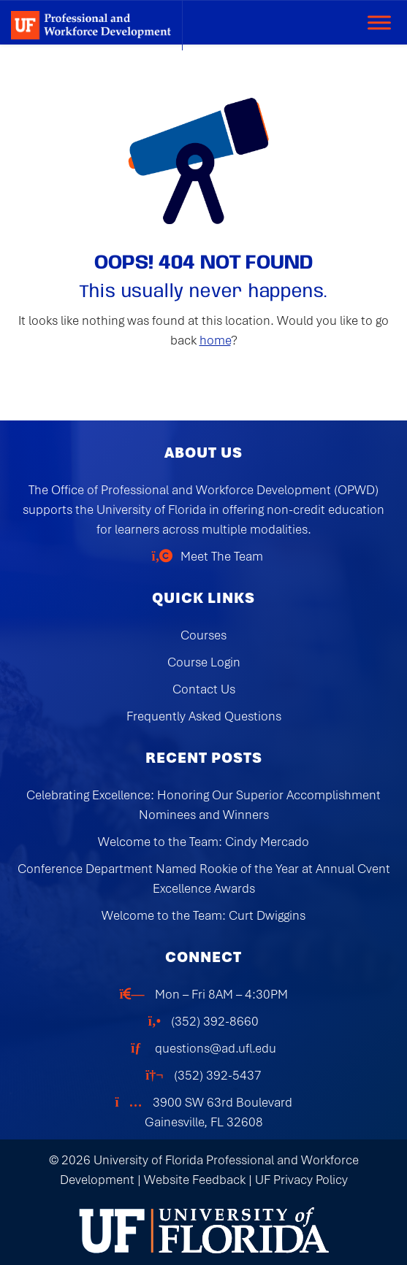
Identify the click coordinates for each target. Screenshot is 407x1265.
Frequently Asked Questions (203, 716)
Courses (203, 635)
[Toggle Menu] (379, 22)
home (215, 340)
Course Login (203, 662)
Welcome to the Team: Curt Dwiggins (203, 915)
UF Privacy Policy (301, 1180)
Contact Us (203, 689)
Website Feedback (195, 1180)
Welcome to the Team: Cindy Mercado (203, 842)
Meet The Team (221, 556)
